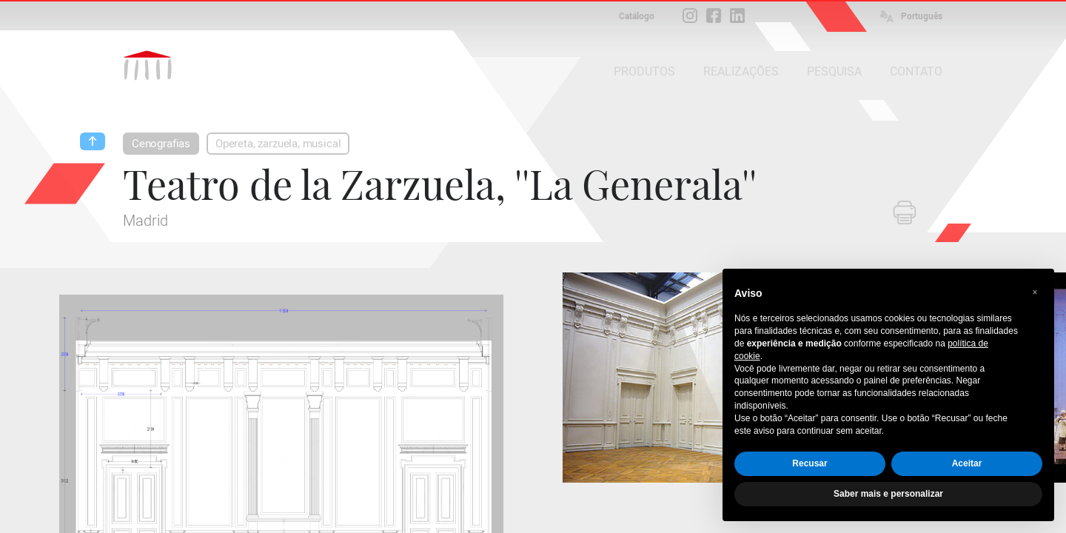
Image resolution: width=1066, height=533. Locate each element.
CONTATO (916, 71)
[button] (1035, 292)
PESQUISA (834, 71)
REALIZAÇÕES (741, 71)
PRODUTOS (644, 71)
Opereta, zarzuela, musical (278, 143)
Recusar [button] (809, 463)
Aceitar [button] (967, 463)
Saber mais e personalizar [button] (888, 494)
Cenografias (161, 143)
